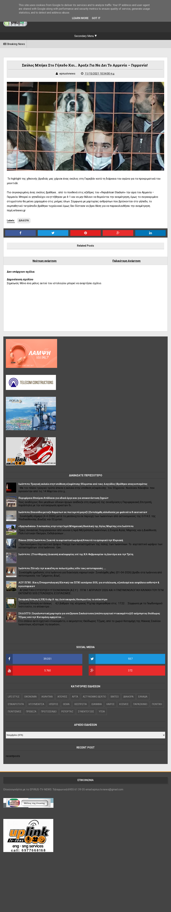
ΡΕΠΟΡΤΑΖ (67, 711)
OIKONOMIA (30, 696)
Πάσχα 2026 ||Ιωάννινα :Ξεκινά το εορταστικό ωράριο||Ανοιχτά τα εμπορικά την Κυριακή (70, 540)
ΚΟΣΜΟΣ (124, 704)
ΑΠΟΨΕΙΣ (62, 696)
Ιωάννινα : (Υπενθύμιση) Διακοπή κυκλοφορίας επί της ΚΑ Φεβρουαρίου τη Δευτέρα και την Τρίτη (75, 554)
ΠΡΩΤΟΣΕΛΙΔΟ (49, 711)
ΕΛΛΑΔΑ (142, 696)
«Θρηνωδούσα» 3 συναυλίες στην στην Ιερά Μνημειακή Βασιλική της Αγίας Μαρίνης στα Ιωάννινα (75, 526)
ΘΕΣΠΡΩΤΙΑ (80, 704)
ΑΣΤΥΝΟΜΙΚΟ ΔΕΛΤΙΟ (94, 696)
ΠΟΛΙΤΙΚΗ (157, 704)
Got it (96, 18)
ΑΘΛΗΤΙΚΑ (47, 696)
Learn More (80, 18)
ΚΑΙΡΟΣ (111, 704)
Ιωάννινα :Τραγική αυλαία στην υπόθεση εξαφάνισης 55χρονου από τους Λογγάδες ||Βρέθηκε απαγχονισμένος (82, 483)
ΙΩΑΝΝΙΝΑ (97, 704)
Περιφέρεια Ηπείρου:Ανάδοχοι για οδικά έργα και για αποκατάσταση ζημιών (63, 498)
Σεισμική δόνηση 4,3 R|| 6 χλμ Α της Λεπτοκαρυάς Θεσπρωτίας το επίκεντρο (62, 599)
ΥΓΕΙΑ (102, 711)
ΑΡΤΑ (75, 696)
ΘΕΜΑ (66, 704)
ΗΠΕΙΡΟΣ (53, 704)
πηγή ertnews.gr (16, 210)
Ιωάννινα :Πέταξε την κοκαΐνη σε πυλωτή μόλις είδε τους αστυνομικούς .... (62, 568)
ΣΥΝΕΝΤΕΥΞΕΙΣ (86, 711)
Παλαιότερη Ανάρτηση (126, 260)
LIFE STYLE (14, 696)
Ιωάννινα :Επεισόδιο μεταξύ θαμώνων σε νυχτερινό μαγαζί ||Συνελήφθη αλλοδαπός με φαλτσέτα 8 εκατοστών (82, 512)
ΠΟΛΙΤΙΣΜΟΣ (14, 711)
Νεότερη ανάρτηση (44, 260)
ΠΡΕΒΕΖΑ (31, 711)
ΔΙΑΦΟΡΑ (24, 220)
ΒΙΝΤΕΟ (115, 696)
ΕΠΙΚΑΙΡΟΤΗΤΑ (16, 704)
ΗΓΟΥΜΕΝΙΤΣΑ (36, 704)
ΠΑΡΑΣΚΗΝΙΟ (140, 704)
